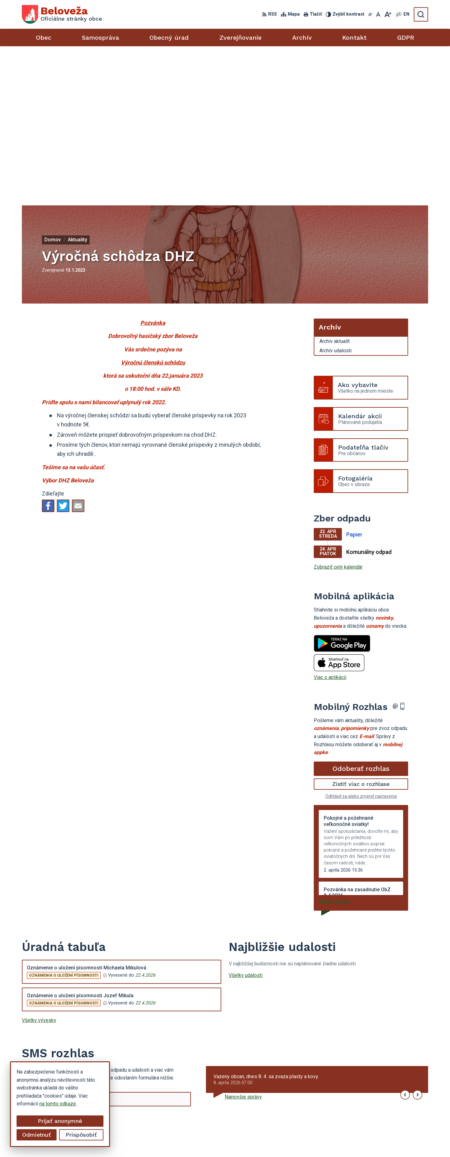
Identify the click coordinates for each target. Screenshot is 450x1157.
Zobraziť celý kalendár (338, 418)
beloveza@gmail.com (375, 1112)
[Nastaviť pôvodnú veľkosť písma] (378, 14)
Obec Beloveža (332, 1140)
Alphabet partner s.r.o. (250, 1140)
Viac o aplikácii (330, 528)
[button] (405, 946)
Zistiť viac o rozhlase (361, 634)
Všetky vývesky (39, 871)
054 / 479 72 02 (369, 1105)
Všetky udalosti (245, 826)
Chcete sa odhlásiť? (41, 983)
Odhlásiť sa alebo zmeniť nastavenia (361, 647)
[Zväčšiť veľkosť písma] (387, 14)
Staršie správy (334, 752)
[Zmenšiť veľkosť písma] (370, 14)
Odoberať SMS (51, 969)
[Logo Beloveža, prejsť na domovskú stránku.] (62, 14)
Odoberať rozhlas (360, 619)
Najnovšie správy (243, 948)
